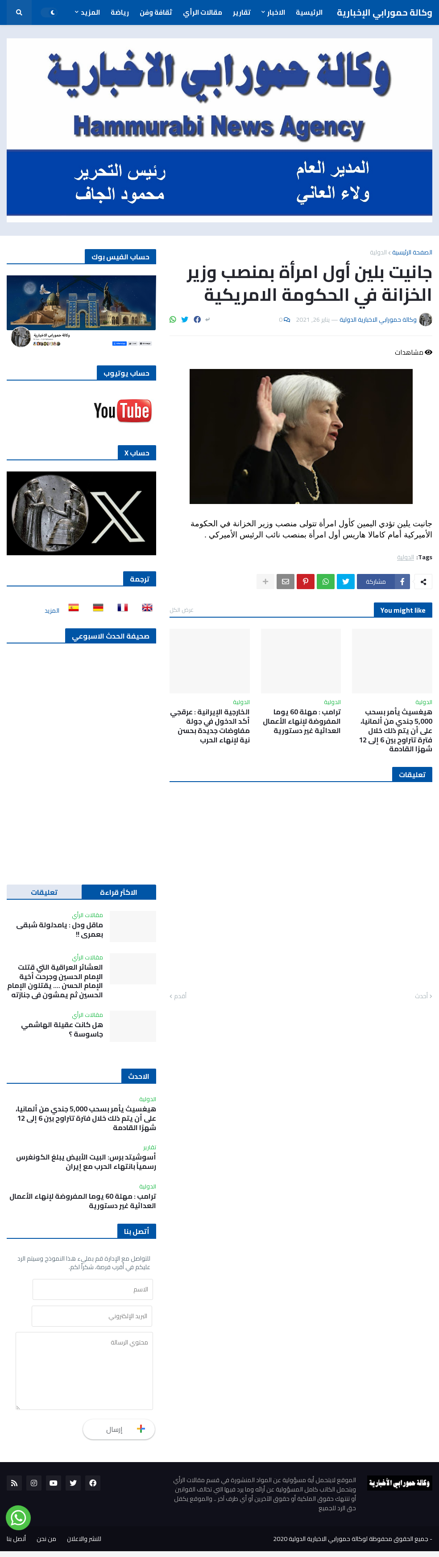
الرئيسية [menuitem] (309, 12)
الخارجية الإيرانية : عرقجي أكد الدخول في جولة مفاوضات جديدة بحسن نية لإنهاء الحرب (210, 725)
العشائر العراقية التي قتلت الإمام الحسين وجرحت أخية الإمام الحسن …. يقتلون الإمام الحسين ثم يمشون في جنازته (55, 981)
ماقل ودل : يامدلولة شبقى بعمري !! (59, 929)
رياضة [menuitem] (120, 12)
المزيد (52, 610)
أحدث (421, 996)
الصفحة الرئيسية (412, 252)
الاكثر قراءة (118, 892)
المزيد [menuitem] (90, 12)
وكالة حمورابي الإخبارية (384, 12)
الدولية (378, 252)
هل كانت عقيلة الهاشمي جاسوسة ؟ (62, 1029)
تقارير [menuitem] (242, 12)
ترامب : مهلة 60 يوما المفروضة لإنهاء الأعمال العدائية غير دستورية (302, 721)
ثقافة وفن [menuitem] (156, 12)
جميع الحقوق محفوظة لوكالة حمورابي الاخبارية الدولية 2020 (350, 1544)
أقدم (180, 996)
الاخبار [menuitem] (276, 12)
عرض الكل (182, 609)
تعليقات (44, 892)
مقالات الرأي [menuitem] (202, 12)
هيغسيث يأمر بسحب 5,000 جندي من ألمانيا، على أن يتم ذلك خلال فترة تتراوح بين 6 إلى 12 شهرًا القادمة (395, 730)
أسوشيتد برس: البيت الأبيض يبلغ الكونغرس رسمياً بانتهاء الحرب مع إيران (86, 1161)
